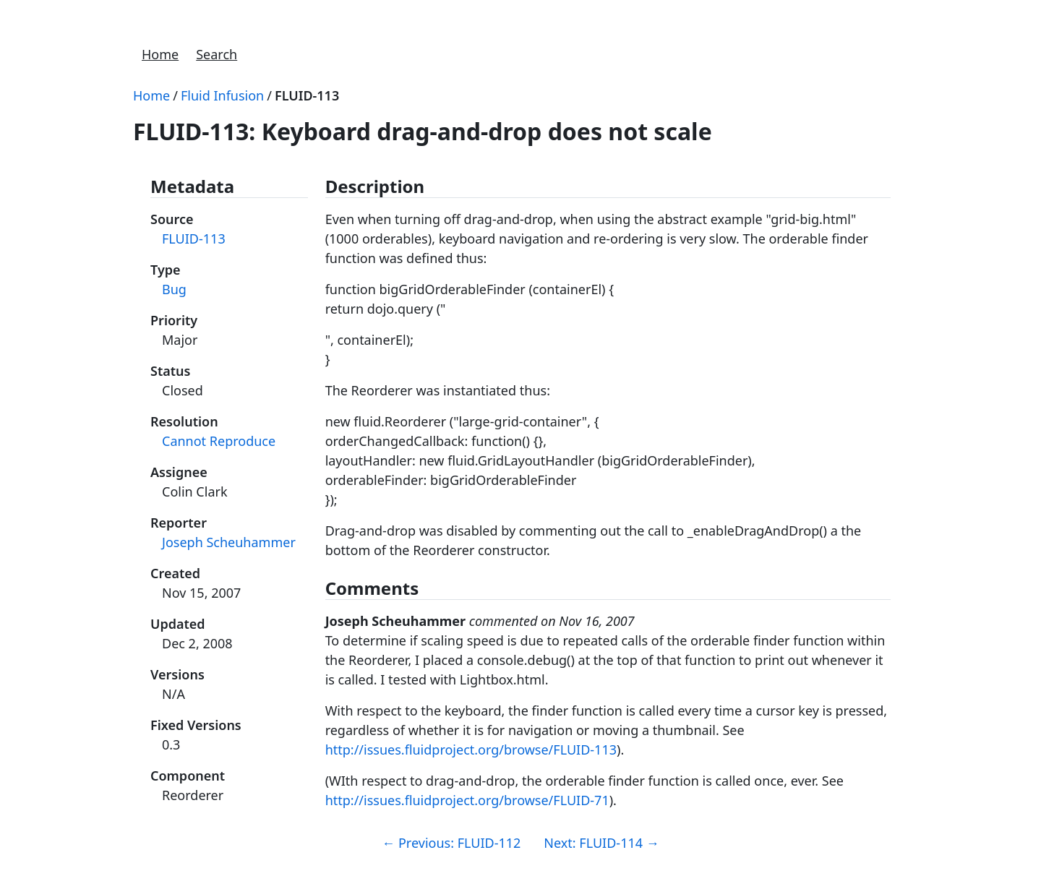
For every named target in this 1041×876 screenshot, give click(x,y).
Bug (174, 289)
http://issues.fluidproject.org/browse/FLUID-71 (467, 800)
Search (216, 54)
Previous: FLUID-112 (451, 842)
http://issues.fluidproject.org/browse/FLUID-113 (471, 749)
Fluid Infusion (222, 95)
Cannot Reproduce (218, 441)
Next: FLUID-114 (601, 842)
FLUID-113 (307, 95)
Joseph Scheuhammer (229, 542)
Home (160, 54)
